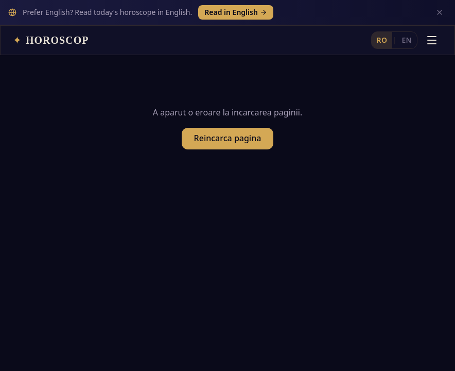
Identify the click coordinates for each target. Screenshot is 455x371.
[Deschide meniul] (432, 15)
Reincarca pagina (227, 117)
